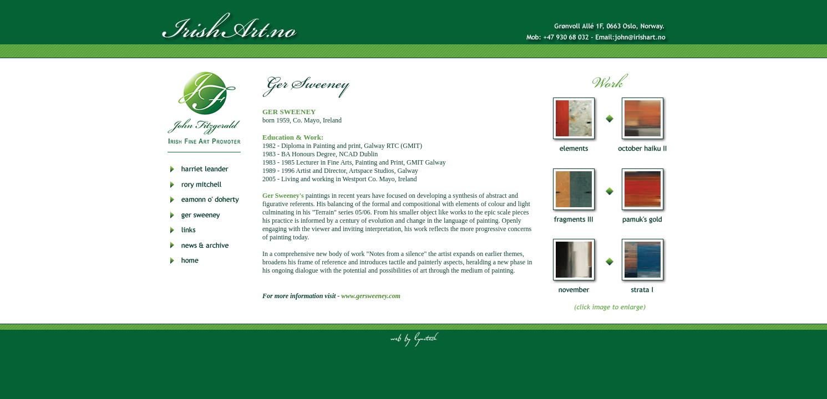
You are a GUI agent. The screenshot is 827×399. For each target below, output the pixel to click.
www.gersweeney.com (370, 296)
